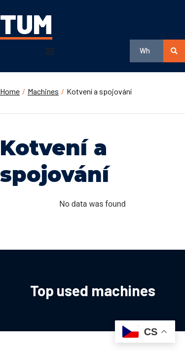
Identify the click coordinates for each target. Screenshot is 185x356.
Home (10, 91)
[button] (50, 51)
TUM (26, 23)
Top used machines (92, 290)
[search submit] (174, 51)
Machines (43, 91)
